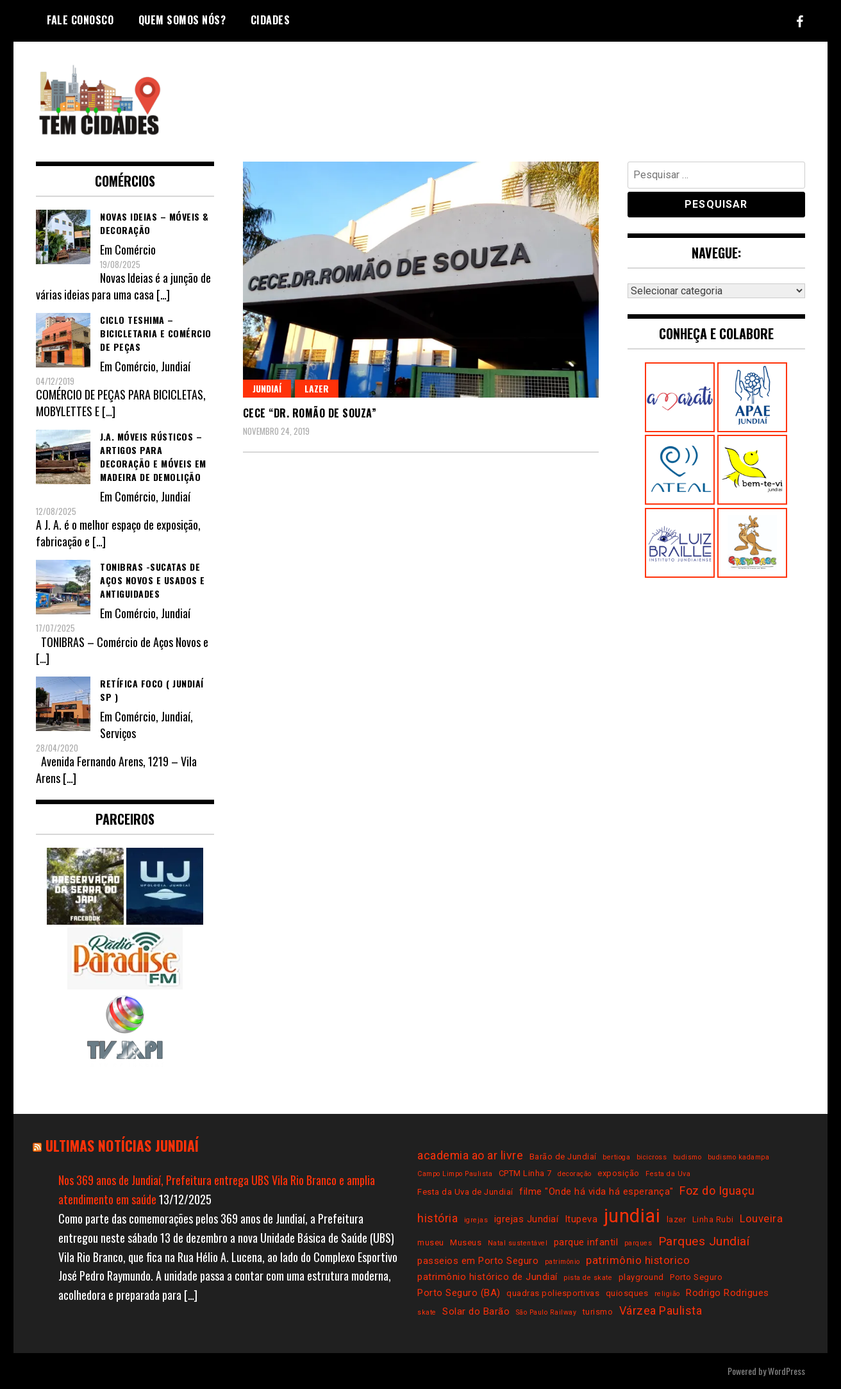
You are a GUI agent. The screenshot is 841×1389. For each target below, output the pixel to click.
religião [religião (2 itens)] (667, 1294)
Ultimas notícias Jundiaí (122, 1145)
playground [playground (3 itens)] (641, 1277)
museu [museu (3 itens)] (430, 1242)
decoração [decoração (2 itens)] (575, 1174)
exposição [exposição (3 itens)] (618, 1173)
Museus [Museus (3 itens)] (465, 1242)
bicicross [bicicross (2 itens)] (652, 1157)
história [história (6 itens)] (437, 1218)
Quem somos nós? (182, 20)
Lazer (316, 388)
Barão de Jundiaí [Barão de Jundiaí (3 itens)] (563, 1156)
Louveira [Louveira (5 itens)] (761, 1219)
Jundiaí (267, 388)
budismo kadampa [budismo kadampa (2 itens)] (739, 1157)
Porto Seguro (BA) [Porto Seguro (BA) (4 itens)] (459, 1293)
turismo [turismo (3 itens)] (598, 1312)
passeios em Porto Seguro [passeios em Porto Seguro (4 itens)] (477, 1261)
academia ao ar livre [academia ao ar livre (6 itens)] (470, 1155)
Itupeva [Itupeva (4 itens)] (581, 1219)
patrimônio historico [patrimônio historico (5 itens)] (638, 1260)
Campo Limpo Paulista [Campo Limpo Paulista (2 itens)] (454, 1174)
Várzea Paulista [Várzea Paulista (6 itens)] (661, 1310)
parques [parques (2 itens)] (638, 1243)
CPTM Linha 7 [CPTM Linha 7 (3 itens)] (525, 1173)
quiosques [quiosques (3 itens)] (627, 1293)
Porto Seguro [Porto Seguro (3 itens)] (696, 1277)
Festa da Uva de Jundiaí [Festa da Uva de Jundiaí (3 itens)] (465, 1192)
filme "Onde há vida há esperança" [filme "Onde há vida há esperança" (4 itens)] (596, 1191)
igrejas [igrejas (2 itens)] (476, 1220)
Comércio (135, 249)
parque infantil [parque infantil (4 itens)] (586, 1242)
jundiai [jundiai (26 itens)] (632, 1216)
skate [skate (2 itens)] (427, 1312)
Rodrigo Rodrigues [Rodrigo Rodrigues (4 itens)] (727, 1293)
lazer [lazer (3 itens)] (677, 1219)
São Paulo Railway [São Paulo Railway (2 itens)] (546, 1312)
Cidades (270, 20)
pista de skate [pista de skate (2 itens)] (587, 1278)
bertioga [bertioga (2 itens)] (616, 1157)
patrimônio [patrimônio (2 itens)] (562, 1262)
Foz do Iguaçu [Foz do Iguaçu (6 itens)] (717, 1190)
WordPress (786, 1370)
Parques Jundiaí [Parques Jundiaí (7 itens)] (704, 1241)
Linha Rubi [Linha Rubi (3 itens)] (713, 1219)
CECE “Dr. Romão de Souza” (310, 413)
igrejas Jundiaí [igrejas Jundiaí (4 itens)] (526, 1219)
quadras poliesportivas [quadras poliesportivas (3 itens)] (552, 1293)
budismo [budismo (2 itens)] (687, 1157)
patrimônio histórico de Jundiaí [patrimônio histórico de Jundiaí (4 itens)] (487, 1277)
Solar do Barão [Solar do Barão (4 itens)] (476, 1311)
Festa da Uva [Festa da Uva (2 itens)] (667, 1174)
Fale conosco (80, 20)
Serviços (118, 733)
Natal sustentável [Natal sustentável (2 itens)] (518, 1243)
